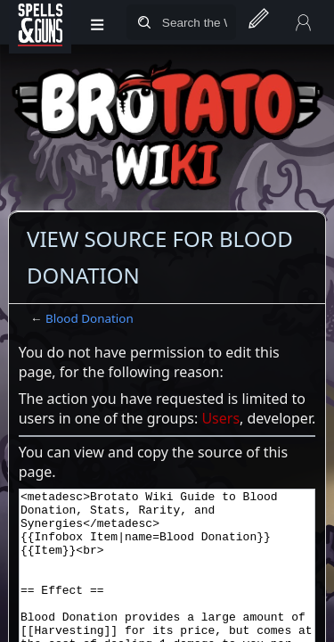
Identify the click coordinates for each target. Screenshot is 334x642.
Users (220, 418)
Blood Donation (89, 318)
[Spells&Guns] (40, 22)
